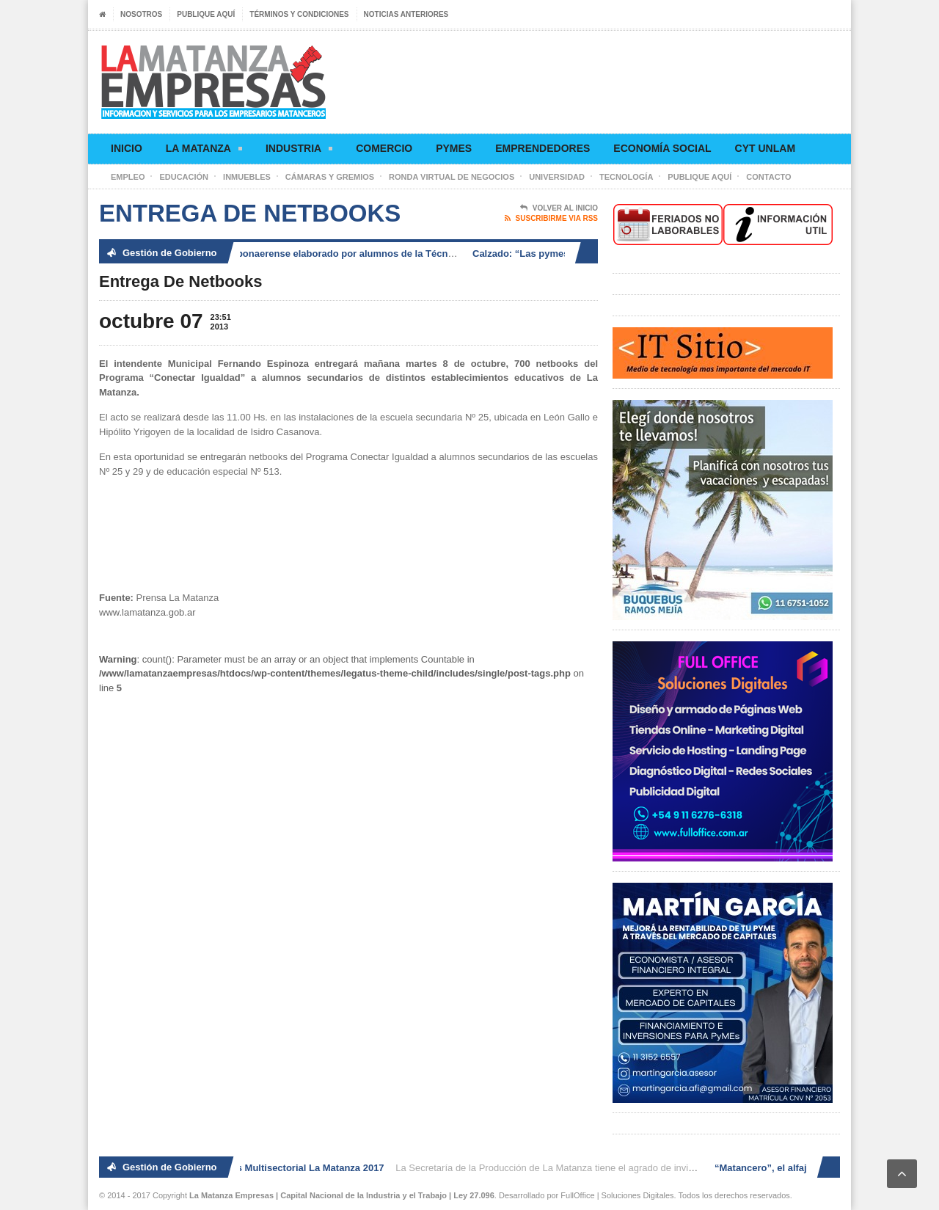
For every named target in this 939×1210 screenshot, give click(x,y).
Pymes (454, 148)
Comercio (384, 148)
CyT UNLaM (765, 148)
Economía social (662, 148)
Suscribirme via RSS (551, 219)
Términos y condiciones (298, 14)
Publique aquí (206, 14)
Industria (299, 150)
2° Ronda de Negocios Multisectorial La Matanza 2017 (265, 1167)
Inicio (126, 148)
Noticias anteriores (406, 14)
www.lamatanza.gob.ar (147, 612)
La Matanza (204, 150)
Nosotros (141, 14)
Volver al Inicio (559, 208)
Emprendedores (542, 148)
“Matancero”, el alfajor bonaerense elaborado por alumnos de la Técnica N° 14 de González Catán (356, 253)
